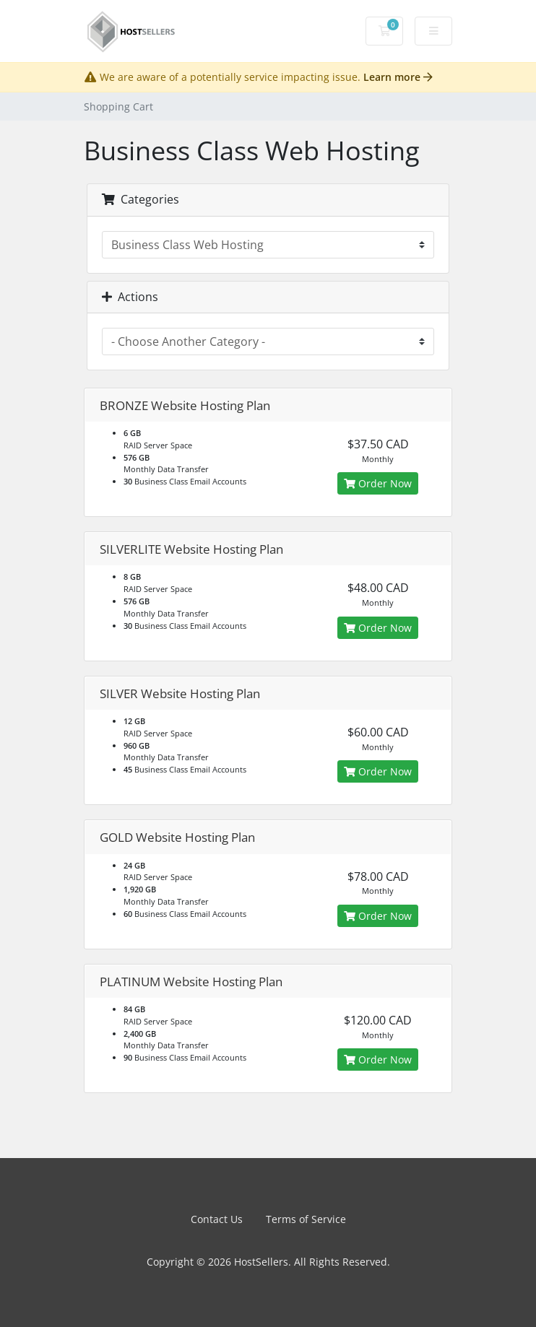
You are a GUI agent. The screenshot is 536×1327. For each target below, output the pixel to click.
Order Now (378, 483)
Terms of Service (306, 1219)
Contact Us (217, 1219)
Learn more (398, 77)
